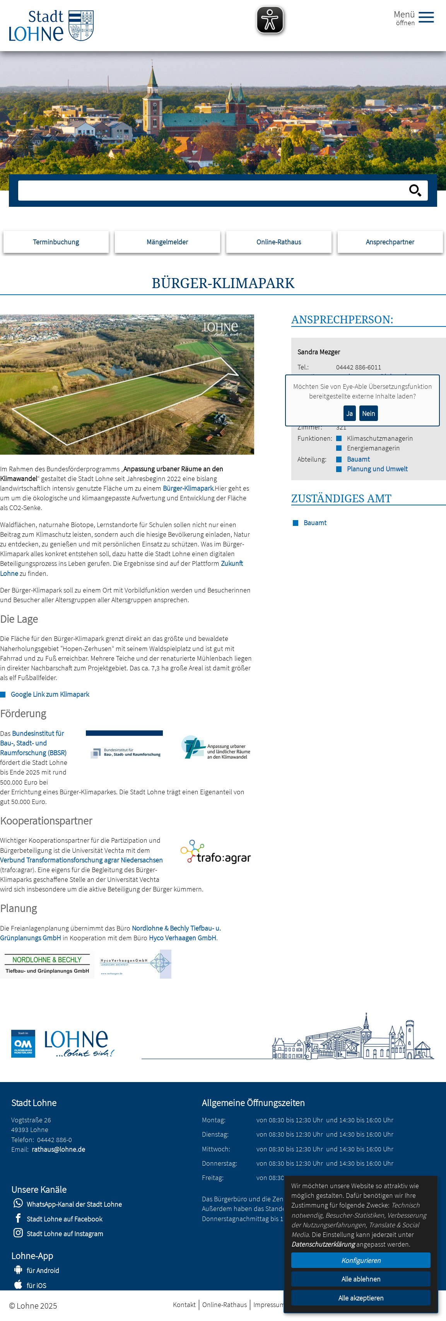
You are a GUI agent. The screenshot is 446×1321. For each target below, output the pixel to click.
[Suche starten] (415, 190)
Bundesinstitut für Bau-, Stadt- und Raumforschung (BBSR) (33, 743)
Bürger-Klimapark (188, 488)
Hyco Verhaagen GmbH (182, 937)
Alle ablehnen (361, 1279)
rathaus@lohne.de (58, 1149)
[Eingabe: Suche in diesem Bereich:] (214, 190)
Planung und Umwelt (377, 468)
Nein (368, 413)
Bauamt (358, 459)
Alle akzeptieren (361, 1298)
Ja (349, 413)
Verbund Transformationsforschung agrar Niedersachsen (81, 859)
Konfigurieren (361, 1260)
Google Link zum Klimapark (50, 694)
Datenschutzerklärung (323, 1244)
